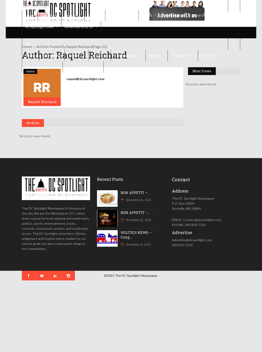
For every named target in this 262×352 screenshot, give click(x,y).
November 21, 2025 (138, 244)
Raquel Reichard (42, 101)
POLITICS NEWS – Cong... (136, 234)
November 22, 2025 (138, 200)
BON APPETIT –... (135, 192)
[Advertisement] (131, 316)
